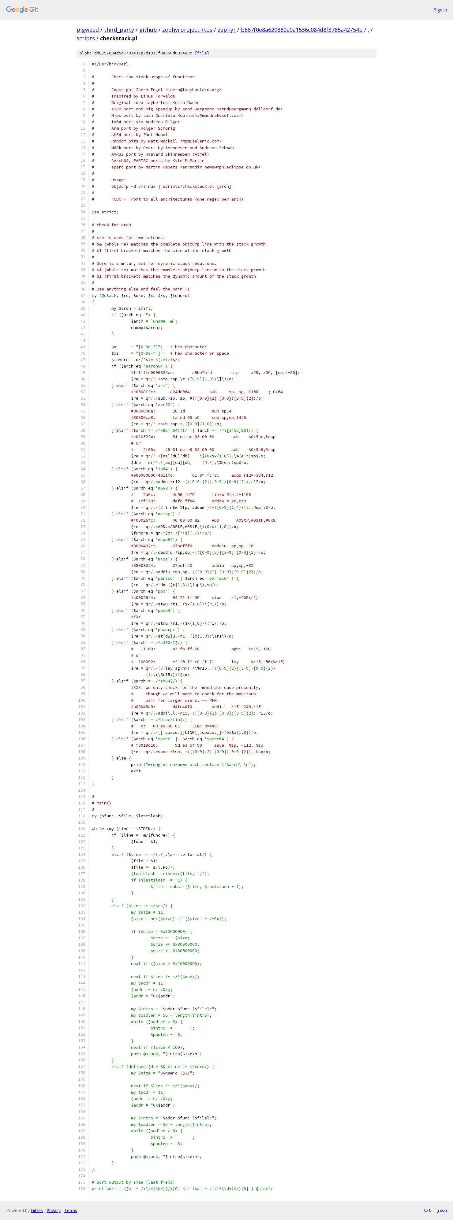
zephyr (227, 29)
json (442, 1210)
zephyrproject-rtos (187, 29)
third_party (119, 29)
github (148, 29)
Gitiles (37, 1210)
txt (427, 1210)
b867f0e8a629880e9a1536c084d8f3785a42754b (302, 29)
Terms (70, 1210)
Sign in (440, 10)
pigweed (88, 29)
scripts (86, 38)
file (202, 53)
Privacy (54, 1210)
